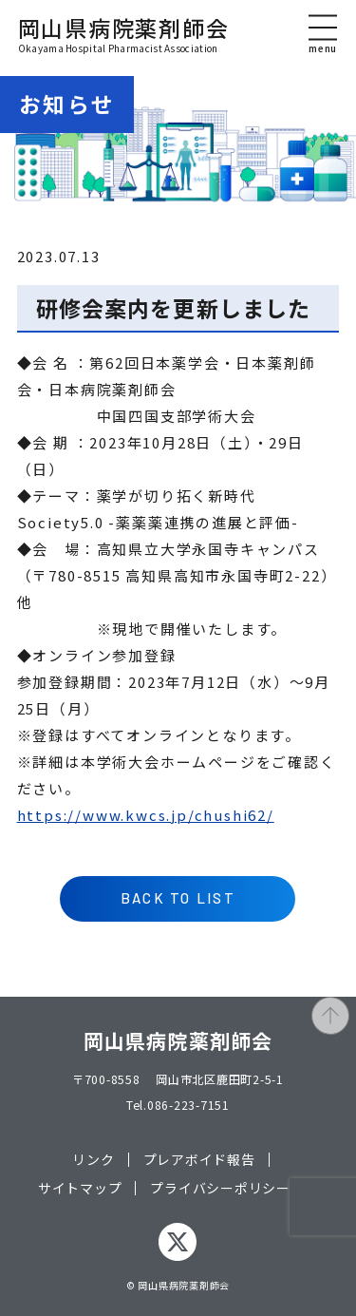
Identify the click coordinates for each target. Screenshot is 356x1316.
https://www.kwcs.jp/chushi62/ (145, 815)
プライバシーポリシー (220, 1188)
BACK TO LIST (178, 897)
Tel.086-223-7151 (178, 1105)
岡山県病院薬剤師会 (124, 35)
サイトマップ (80, 1188)
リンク (93, 1160)
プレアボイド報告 (199, 1160)
